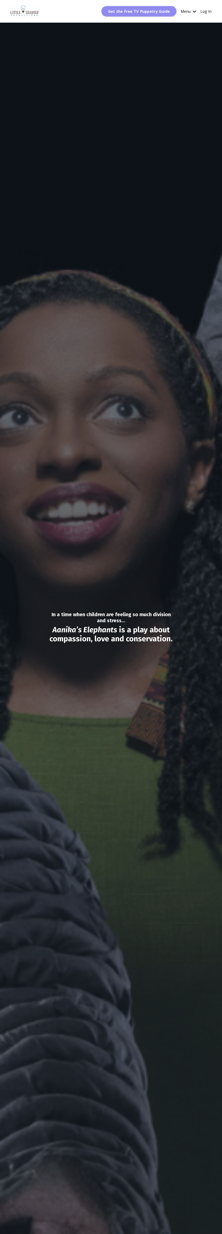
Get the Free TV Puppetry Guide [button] (139, 11)
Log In (206, 11)
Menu (188, 11)
